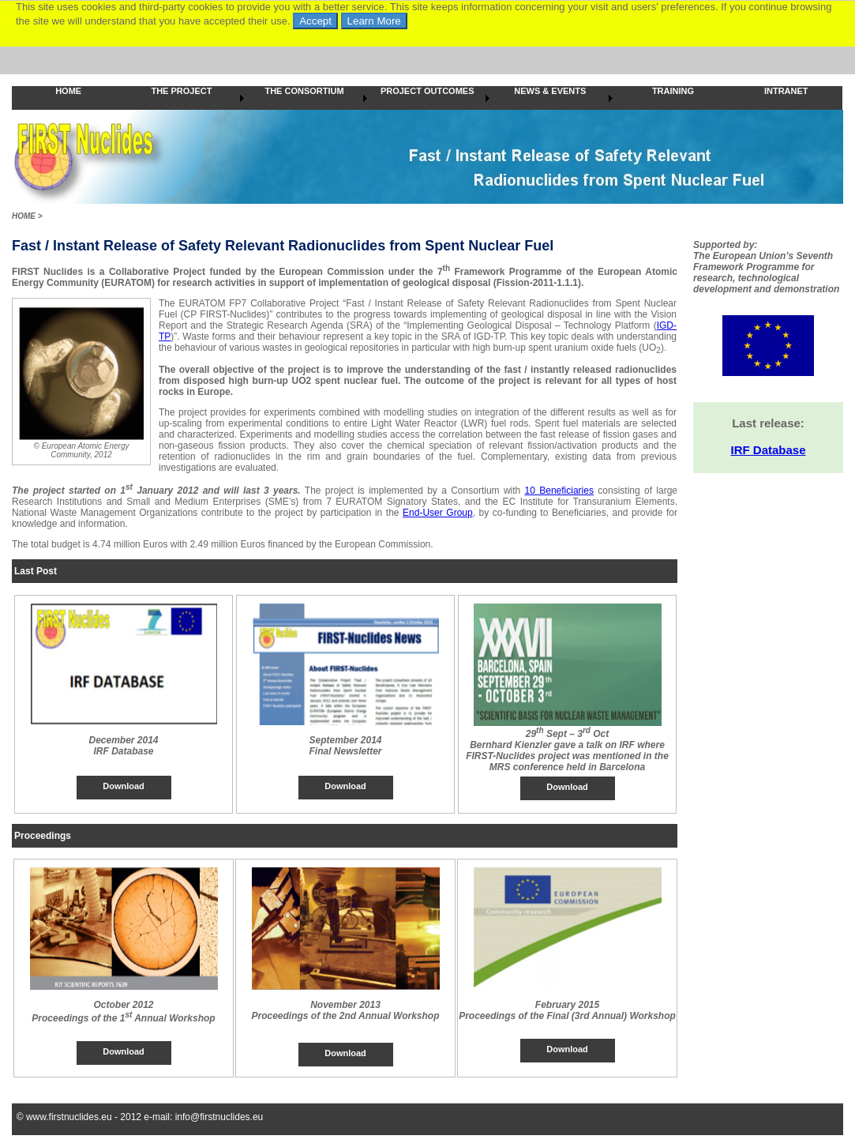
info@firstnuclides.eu (219, 1117)
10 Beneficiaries (559, 490)
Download (123, 786)
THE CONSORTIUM (303, 91)
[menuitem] (68, 98)
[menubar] (427, 98)
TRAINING (673, 91)
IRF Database (767, 450)
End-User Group (438, 512)
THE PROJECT (181, 91)
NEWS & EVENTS (550, 91)
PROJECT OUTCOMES (427, 91)
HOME (68, 91)
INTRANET (786, 91)
